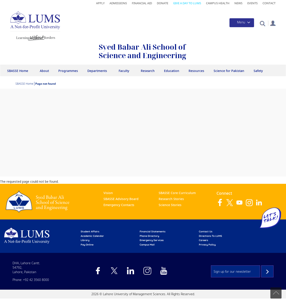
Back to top (276, 293)
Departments (97, 71)
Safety (258, 71)
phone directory (149, 235)
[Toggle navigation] (241, 22)
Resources (196, 71)
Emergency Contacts (118, 205)
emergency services (152, 240)
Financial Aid (142, 3)
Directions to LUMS (210, 235)
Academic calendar (92, 235)
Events (252, 3)
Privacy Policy (207, 244)
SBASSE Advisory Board (121, 199)
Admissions (118, 3)
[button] (262, 23)
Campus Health (217, 3)
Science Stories (170, 205)
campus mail (147, 244)
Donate (162, 3)
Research (148, 71)
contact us (205, 231)
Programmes (68, 71)
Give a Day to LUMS (187, 3)
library (85, 240)
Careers (203, 240)
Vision (108, 193)
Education (171, 71)
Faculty (124, 71)
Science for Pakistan (229, 71)
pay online (87, 244)
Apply (100, 3)
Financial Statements (152, 231)
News (238, 3)
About (44, 71)
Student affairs (90, 231)
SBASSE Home (17, 71)
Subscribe (267, 271)
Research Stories (171, 199)
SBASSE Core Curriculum (177, 193)
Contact (269, 3)
